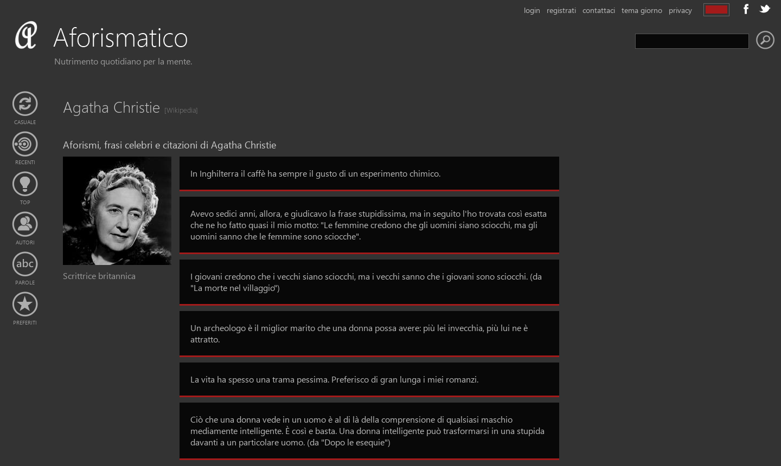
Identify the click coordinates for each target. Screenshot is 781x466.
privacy (680, 10)
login (532, 10)
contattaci (598, 10)
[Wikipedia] (177, 109)
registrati (561, 10)
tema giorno (642, 10)
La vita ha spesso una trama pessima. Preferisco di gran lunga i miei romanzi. (334, 379)
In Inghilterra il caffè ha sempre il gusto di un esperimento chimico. (315, 173)
